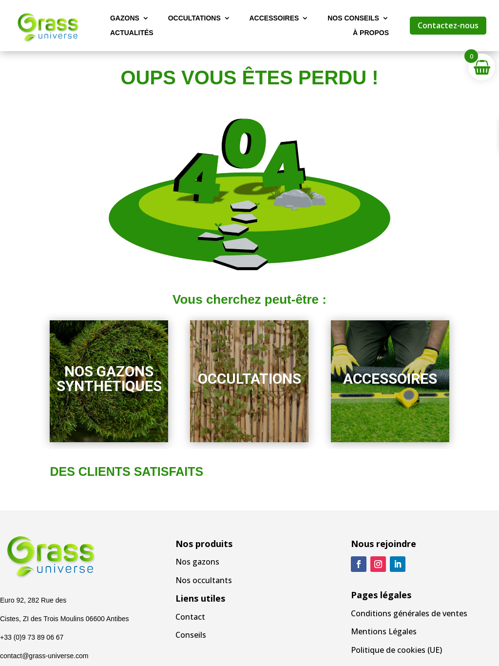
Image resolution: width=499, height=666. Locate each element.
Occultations (194, 18)
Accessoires (274, 18)
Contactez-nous (448, 25)
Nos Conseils (353, 18)
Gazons (124, 18)
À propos (371, 33)
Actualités (132, 33)
